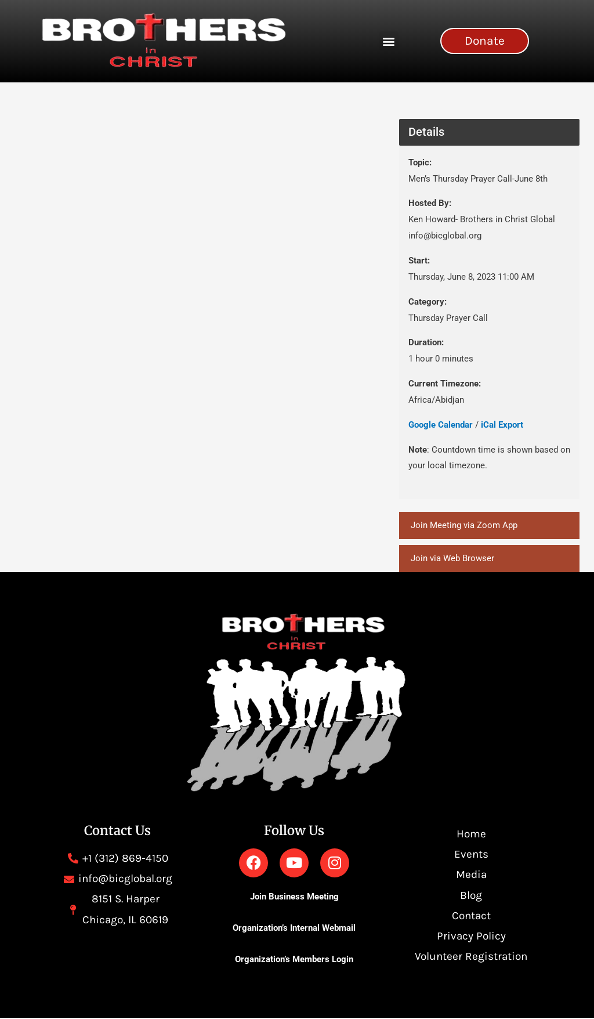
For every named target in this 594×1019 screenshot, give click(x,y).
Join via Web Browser (452, 559)
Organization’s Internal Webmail (294, 928)
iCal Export (502, 425)
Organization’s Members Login (294, 960)
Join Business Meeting (294, 897)
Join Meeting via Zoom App (464, 525)
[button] (389, 40)
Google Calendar (440, 425)
